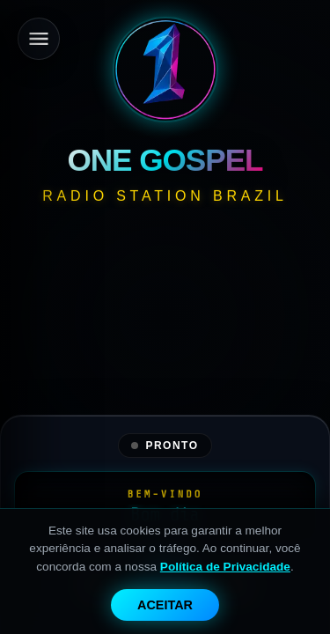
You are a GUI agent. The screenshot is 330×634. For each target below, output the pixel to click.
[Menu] (39, 39)
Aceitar (165, 605)
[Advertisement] (165, 379)
